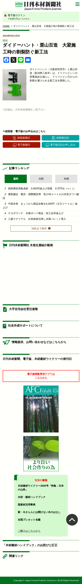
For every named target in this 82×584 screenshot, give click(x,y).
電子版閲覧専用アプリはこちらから (41, 376)
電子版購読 (23, 144)
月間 (41, 178)
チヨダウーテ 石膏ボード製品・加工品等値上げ (35, 213)
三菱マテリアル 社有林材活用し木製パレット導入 (37, 218)
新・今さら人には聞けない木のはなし (39, 512)
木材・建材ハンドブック (31, 497)
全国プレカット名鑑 (29, 519)
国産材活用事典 (26, 504)
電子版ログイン (42, 17)
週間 (15, 178)
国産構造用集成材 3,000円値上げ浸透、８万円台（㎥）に (41, 188)
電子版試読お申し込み (62, 144)
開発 (5, 40)
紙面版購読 (23, 137)
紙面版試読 (62, 137)
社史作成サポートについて (25, 325)
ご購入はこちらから (29, 530)
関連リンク (16, 555)
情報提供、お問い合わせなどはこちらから (39, 342)
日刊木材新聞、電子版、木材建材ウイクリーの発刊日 (37, 358)
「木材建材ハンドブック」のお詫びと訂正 (30, 545)
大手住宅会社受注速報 (23, 309)
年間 (66, 178)
